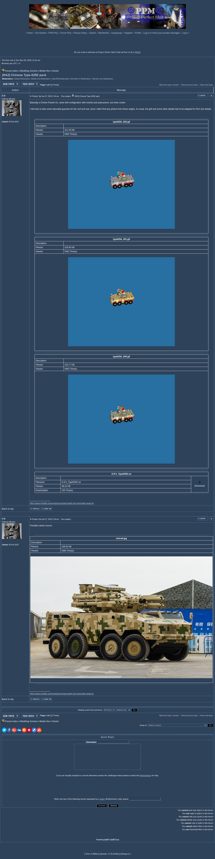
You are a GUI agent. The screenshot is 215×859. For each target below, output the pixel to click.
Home (30, 33)
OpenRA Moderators (60, 79)
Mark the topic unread (168, 85)
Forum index (11, 71)
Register (129, 33)
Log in (185, 33)
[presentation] (29, 787)
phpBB (106, 840)
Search (93, 33)
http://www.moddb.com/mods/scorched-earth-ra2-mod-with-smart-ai (62, 503)
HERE (137, 52)
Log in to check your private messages (161, 33)
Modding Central (28, 71)
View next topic (206, 85)
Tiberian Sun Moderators (102, 79)
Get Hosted (41, 33)
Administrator (145, 775)
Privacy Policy (80, 33)
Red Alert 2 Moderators (81, 79)
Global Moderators (22, 79)
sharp (102, 799)
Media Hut (44, 71)
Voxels (55, 71)
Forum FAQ (66, 33)
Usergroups (117, 33)
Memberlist (103, 33)
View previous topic (189, 85)
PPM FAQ (53, 33)
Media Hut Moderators (41, 79)
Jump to (143, 725)
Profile (138, 33)
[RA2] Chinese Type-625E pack (24, 75)
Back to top (8, 509)
